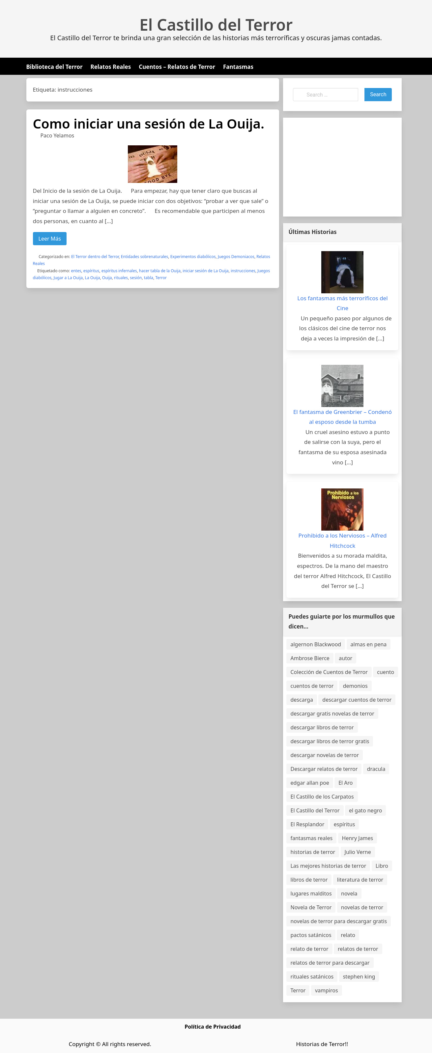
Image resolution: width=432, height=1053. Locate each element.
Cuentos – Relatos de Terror (177, 67)
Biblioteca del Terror (54, 67)
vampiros (326, 990)
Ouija (107, 277)
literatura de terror (360, 879)
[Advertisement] (342, 167)
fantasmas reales (311, 838)
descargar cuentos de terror (356, 699)
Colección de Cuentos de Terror (328, 672)
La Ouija (92, 277)
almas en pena (369, 644)
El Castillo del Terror (216, 25)
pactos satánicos (310, 935)
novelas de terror (362, 907)
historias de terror (312, 852)
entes (76, 271)
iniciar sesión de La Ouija (206, 271)
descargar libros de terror (322, 727)
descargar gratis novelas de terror (332, 713)
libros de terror (309, 879)
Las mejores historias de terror (328, 865)
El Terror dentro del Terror (95, 256)
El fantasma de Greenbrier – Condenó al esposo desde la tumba (342, 417)
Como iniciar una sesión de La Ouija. (149, 123)
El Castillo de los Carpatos (322, 796)
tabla (148, 277)
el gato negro (365, 810)
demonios (355, 685)
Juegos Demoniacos (236, 256)
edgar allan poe (309, 782)
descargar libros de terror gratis (329, 741)
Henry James (357, 838)
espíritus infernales (119, 271)
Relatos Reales (111, 67)
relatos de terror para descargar (329, 962)
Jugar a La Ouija (68, 277)
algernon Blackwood (315, 644)
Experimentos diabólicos (193, 256)
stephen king (359, 976)
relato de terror (309, 948)
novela (349, 893)
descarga (301, 699)
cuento (385, 672)
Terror (161, 277)
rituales (121, 277)
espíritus (91, 271)
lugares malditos (310, 893)
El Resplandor (307, 824)
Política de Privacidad (213, 1026)
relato (348, 935)
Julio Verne (358, 852)
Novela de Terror (310, 907)
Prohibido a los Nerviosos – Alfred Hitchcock (343, 540)
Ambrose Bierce (309, 658)
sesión (136, 277)
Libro (382, 865)
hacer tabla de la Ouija (160, 271)
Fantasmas (238, 67)
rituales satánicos (311, 976)
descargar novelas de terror (324, 755)
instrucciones (243, 271)
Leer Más (50, 238)
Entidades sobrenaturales (144, 256)
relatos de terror (358, 948)
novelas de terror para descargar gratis (338, 921)
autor (345, 658)
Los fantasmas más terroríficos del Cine (342, 303)
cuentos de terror (311, 685)
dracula (376, 769)
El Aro (345, 782)
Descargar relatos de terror (324, 769)
